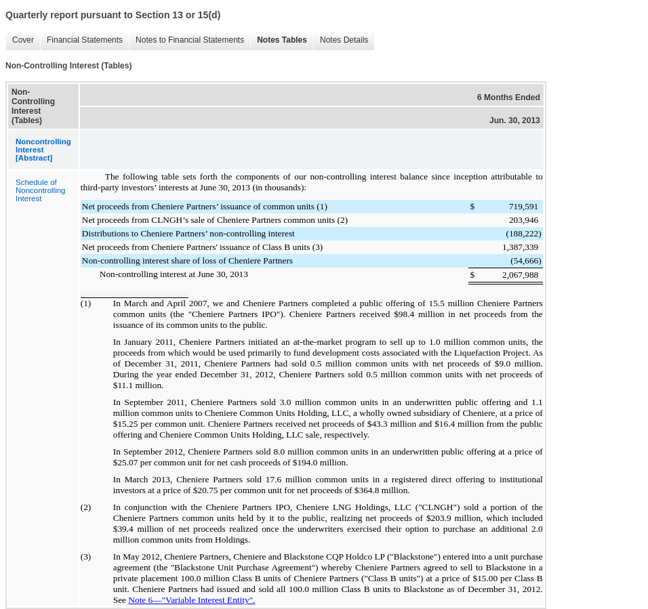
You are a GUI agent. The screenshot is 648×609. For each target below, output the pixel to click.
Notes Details (344, 40)
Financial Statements (85, 40)
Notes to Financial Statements (190, 40)
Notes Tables (282, 40)
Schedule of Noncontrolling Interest (41, 190)
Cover (23, 40)
